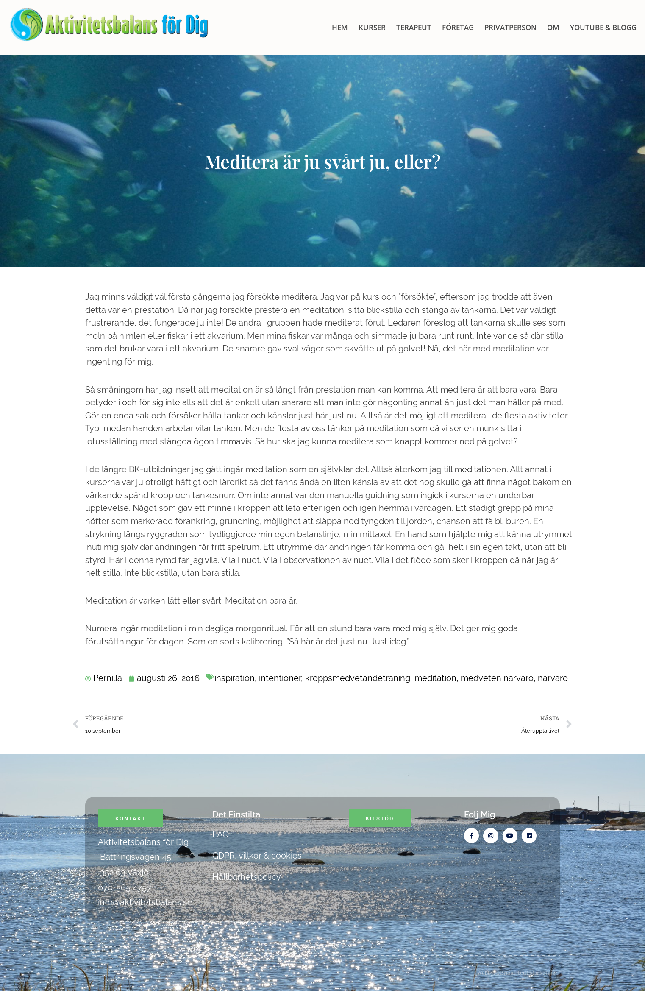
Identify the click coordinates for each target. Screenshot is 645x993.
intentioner (280, 678)
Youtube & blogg (603, 27)
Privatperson (510, 27)
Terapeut (413, 27)
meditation (435, 678)
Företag (458, 27)
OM (553, 27)
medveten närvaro (497, 678)
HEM (340, 27)
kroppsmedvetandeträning (357, 678)
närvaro (553, 678)
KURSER (372, 27)
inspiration (234, 678)
